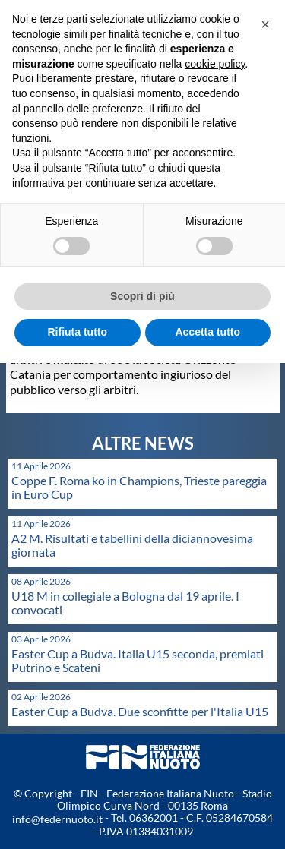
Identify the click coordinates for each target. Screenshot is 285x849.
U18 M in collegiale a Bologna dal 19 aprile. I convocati (125, 603)
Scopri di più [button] (142, 296)
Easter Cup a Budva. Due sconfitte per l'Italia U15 (139, 711)
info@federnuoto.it (57, 819)
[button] (265, 24)
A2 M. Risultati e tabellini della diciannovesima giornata (132, 545)
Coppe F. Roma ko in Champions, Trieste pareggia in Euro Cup (139, 487)
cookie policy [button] (215, 64)
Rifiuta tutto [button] (77, 332)
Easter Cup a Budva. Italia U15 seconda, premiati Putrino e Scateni (137, 660)
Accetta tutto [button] (207, 332)
